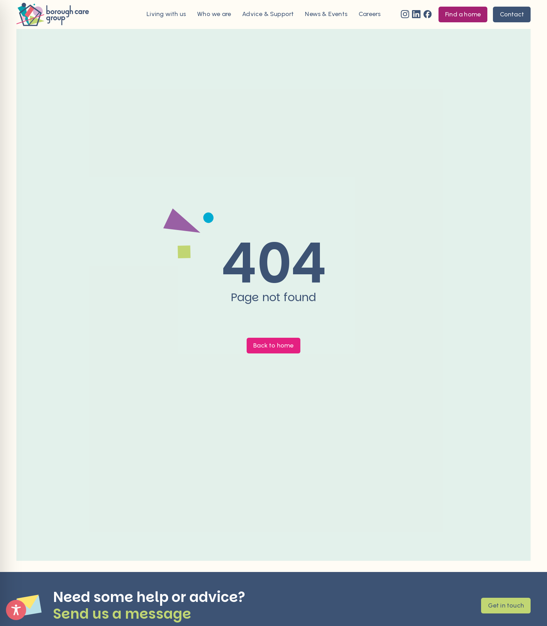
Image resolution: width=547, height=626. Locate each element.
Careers (370, 14)
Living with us (166, 14)
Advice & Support (268, 14)
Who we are (214, 14)
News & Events (326, 14)
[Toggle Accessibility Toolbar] (16, 610)
